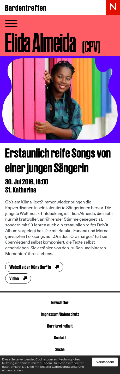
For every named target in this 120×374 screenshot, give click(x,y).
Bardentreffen (26, 8)
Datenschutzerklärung (68, 367)
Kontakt (60, 337)
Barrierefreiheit (60, 326)
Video (14, 278)
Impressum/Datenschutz (60, 314)
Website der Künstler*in (30, 267)
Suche (60, 349)
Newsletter (60, 302)
